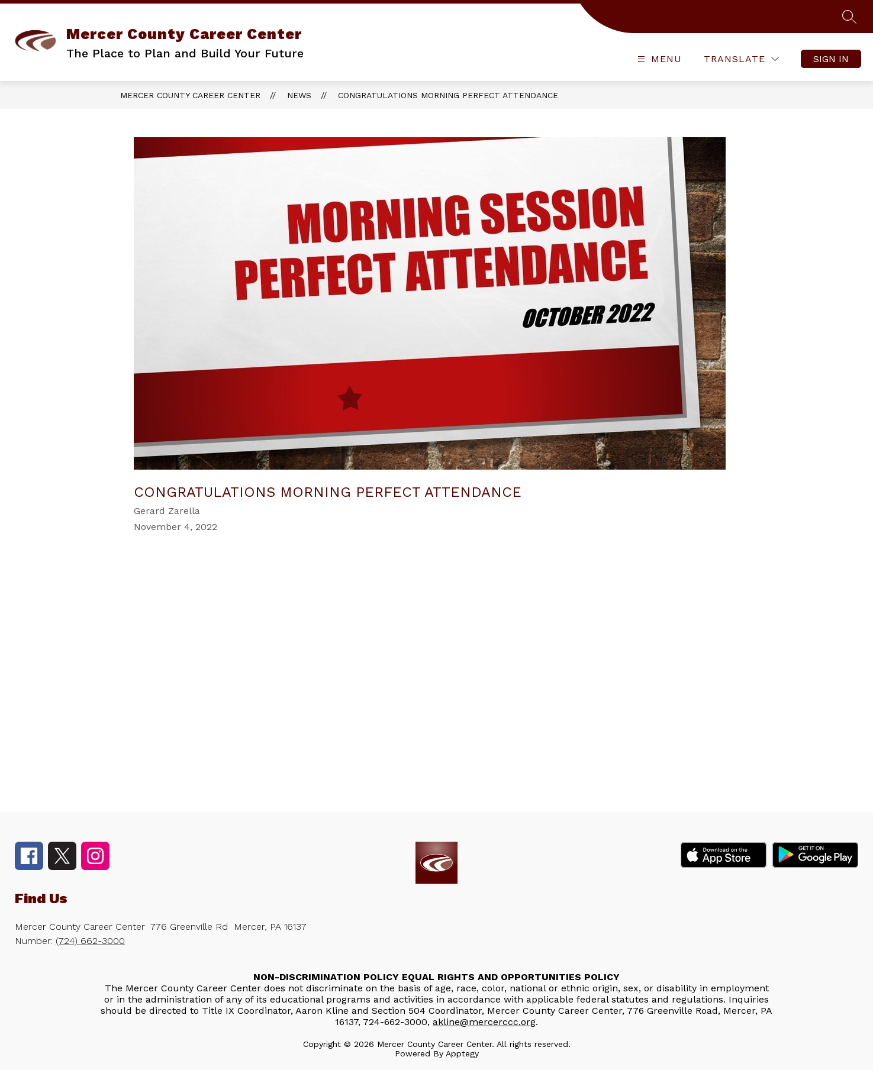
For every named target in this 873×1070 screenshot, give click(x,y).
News (299, 95)
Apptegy (462, 1053)
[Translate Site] (741, 58)
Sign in (831, 58)
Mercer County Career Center (190, 95)
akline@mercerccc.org (484, 1021)
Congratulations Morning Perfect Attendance (448, 95)
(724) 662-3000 (90, 940)
